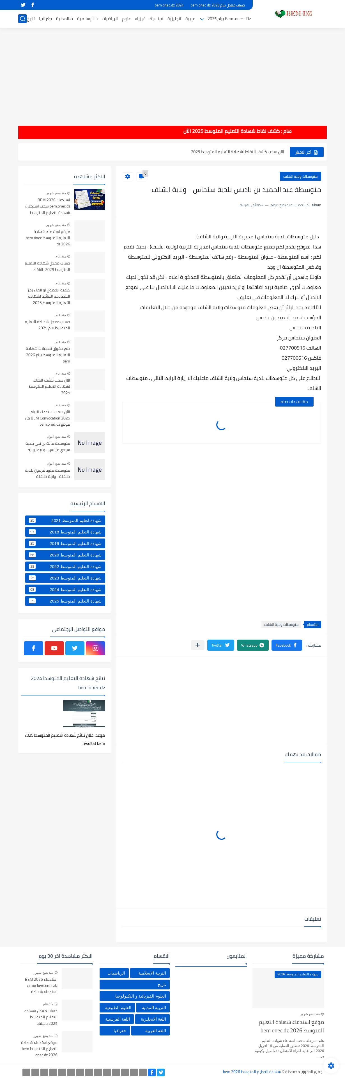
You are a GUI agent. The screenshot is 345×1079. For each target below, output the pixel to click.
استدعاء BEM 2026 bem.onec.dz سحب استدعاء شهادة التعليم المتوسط (47, 206)
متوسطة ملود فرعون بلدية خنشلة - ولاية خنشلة (47, 473)
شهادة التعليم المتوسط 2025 (65, 600)
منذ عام (61, 256)
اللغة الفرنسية (117, 1019)
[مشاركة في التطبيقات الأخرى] (197, 645)
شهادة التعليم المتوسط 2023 (65, 577)
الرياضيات (110, 19)
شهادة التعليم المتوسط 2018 (65, 531)
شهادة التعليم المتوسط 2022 (65, 566)
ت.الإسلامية (87, 19)
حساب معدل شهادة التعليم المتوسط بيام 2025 (47, 325)
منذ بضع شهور (56, 193)
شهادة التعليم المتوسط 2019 (65, 543)
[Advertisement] (172, 73)
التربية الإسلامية (152, 973)
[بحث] (22, 18)
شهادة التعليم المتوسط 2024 (65, 589)
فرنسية (156, 19)
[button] (287, 645)
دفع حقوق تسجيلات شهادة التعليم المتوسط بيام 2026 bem (48, 355)
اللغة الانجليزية (153, 1019)
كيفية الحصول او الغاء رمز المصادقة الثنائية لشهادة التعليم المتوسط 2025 (48, 296)
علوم (126, 19)
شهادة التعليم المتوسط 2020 (65, 554)
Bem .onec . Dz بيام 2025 (229, 19)
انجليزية (174, 19)
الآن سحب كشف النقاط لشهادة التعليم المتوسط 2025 (237, 152)
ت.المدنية (64, 19)
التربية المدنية (154, 1007)
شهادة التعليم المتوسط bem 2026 (252, 1071)
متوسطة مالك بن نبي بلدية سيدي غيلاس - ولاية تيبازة (48, 446)
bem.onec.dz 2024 (169, 5)
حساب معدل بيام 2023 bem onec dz (218, 5)
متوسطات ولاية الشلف (300, 176)
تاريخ (31, 19)
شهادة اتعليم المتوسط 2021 (65, 520)
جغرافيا (45, 19)
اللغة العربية (155, 1030)
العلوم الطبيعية (118, 1007)
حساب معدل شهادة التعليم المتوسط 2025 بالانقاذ (47, 266)
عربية (190, 19)
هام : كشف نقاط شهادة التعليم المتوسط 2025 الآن (209, 131)
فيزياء (140, 19)
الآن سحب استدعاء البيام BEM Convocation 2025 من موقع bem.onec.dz (47, 418)
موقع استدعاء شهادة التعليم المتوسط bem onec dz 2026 (48, 238)
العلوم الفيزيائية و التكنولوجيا (140, 996)
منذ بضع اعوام (56, 437)
